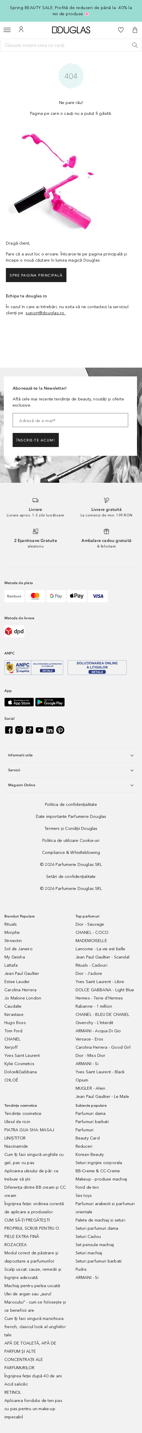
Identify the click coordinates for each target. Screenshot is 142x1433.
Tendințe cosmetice (23, 1113)
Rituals (10, 924)
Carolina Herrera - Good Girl (103, 1047)
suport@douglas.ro (46, 313)
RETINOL (12, 1392)
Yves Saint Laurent (22, 1055)
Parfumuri (85, 1129)
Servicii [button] (71, 770)
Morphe (12, 932)
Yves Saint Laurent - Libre (100, 981)
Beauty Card (88, 1138)
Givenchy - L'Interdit (94, 1022)
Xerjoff (11, 1047)
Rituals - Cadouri (91, 965)
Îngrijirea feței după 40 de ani (33, 1376)
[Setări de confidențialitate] (71, 877)
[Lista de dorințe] (121, 30)
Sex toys (84, 1195)
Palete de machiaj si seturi (100, 1220)
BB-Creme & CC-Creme (98, 1170)
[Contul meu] (21, 30)
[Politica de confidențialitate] (71, 805)
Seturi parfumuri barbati (99, 1261)
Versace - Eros (89, 1039)
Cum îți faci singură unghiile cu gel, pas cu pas (34, 1158)
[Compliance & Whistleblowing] (71, 853)
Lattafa (11, 965)
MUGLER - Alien (91, 1088)
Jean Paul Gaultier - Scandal (103, 957)
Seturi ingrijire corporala (99, 1162)
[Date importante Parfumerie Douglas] (71, 817)
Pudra (81, 1269)
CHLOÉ (11, 1080)
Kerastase (14, 1014)
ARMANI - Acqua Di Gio (98, 1030)
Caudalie (13, 1006)
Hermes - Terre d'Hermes (99, 998)
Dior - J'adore (89, 973)
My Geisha (14, 957)
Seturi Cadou (88, 1236)
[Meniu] (7, 30)
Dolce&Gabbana (20, 1071)
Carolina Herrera (20, 989)
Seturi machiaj (89, 1253)
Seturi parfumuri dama (97, 1228)
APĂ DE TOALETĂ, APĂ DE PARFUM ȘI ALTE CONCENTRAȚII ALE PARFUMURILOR (30, 1355)
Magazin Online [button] (71, 785)
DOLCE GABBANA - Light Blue (105, 989)
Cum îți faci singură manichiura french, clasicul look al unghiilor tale (35, 1327)
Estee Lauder (17, 981)
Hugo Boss (15, 1022)
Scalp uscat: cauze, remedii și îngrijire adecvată (32, 1273)
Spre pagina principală (36, 275)
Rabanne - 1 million (94, 1006)
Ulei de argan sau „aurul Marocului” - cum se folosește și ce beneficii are (35, 1302)
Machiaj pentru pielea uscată (32, 1285)
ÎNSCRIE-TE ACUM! (35, 440)
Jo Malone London (22, 998)
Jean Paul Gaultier (21, 973)
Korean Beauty (90, 1154)
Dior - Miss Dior (91, 1055)
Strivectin (13, 940)
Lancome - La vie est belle (101, 948)
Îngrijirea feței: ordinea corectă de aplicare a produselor (34, 1207)
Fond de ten (87, 1187)
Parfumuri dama (91, 1113)
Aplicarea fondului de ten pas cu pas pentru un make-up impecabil (33, 1409)
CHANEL (12, 1039)
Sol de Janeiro (18, 948)
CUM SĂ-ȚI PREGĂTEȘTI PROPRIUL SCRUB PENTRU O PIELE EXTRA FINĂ (31, 1228)
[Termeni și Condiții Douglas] (71, 829)
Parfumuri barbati (92, 1121)
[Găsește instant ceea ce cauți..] (71, 45)
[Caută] (134, 45)
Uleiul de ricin (17, 1121)
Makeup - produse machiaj (101, 1179)
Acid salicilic (16, 1384)
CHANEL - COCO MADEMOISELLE (92, 936)
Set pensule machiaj (95, 1244)
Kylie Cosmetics (19, 1063)
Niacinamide (16, 1146)
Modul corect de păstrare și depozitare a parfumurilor (31, 1257)
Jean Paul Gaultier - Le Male (102, 1096)
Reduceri (84, 1146)
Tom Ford (13, 1030)
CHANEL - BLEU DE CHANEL (103, 1014)
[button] (135, 30)
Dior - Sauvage (90, 924)
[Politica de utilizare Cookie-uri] (71, 841)
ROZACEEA (15, 1244)
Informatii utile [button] (71, 755)
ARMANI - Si (87, 1063)
